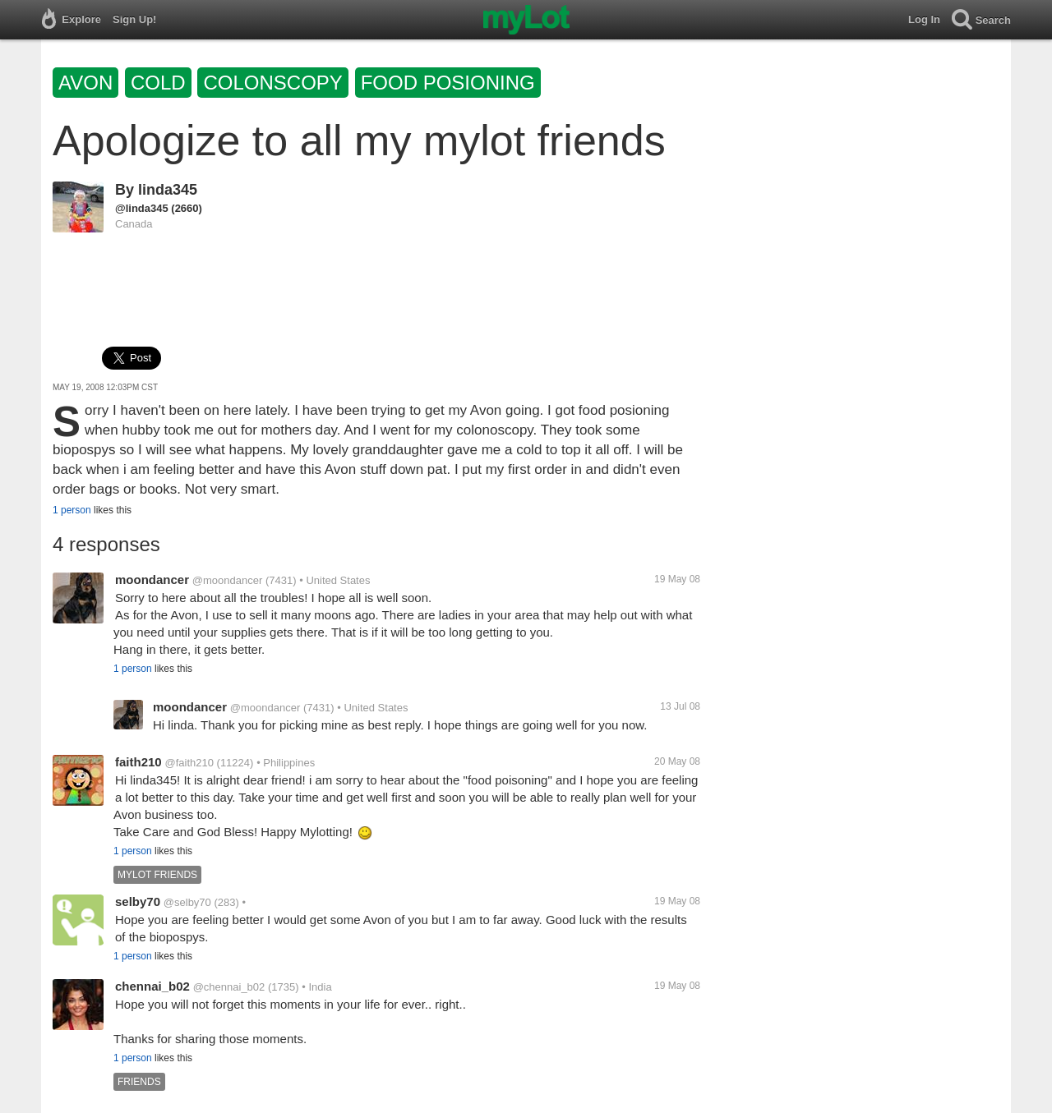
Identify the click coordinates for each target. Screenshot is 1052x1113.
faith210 (138, 762)
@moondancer (227, 580)
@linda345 (141, 208)
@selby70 (187, 902)
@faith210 (188, 763)
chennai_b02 (152, 986)
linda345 (167, 190)
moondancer (152, 579)
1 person (72, 510)
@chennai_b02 (229, 987)
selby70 (137, 901)
